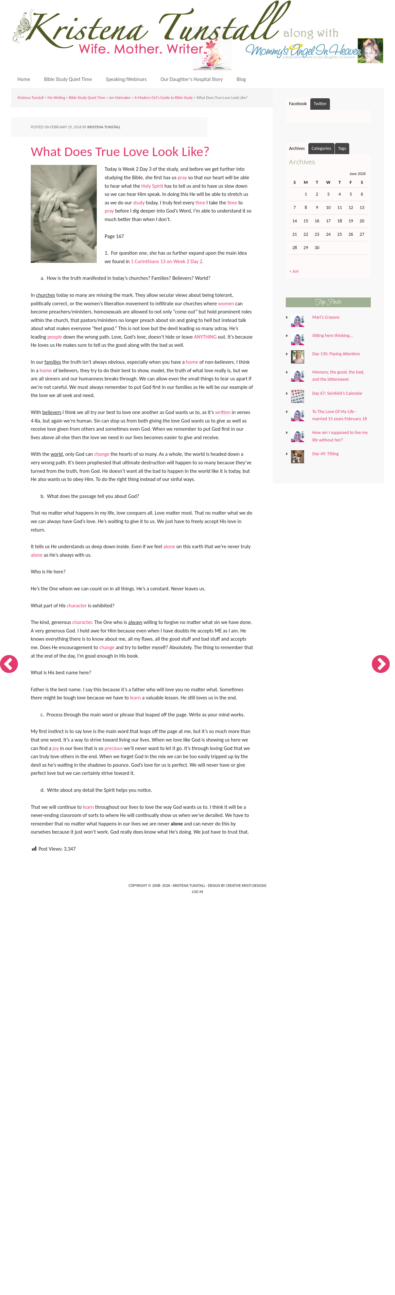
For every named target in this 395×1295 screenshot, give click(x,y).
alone (169, 547)
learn (135, 698)
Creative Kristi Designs (246, 885)
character (77, 605)
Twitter (320, 104)
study (139, 203)
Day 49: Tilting (325, 454)
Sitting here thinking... (332, 336)
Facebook (298, 104)
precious (114, 748)
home (192, 362)
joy (56, 748)
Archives (297, 149)
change (102, 454)
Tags (342, 149)
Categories (321, 149)
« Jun (294, 271)
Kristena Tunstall (199, 35)
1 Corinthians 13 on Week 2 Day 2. (167, 262)
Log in (197, 892)
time (200, 203)
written (223, 412)
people (54, 337)
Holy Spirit (152, 186)
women (226, 303)
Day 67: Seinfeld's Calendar (337, 393)
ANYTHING (205, 337)
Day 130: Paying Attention (336, 354)
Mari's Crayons (325, 317)
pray (182, 178)
